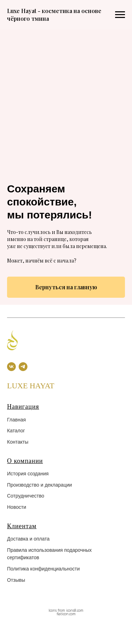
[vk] (11, 366)
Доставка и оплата (28, 539)
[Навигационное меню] (120, 14)
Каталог (16, 430)
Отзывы (16, 580)
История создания (28, 473)
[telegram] (23, 366)
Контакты (17, 442)
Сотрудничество (25, 496)
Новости (16, 507)
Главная (16, 419)
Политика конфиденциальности (43, 569)
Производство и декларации (39, 485)
